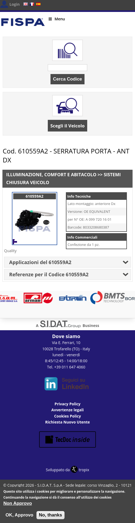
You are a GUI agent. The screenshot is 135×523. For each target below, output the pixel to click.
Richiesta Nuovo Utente (67, 422)
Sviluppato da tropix (67, 469)
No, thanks (50, 515)
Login (14, 4)
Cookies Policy (67, 416)
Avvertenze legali (67, 409)
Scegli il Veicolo (67, 126)
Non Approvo (18, 503)
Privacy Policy (67, 403)
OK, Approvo (19, 515)
